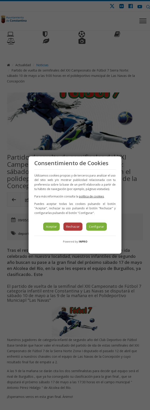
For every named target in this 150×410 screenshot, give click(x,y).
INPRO (83, 241)
